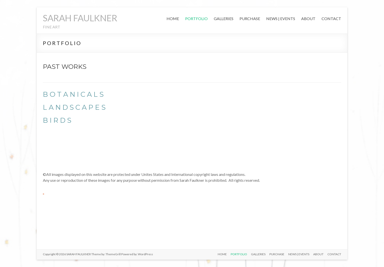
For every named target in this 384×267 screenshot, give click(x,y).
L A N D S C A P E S (74, 107)
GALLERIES (223, 18)
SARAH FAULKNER (80, 17)
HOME (173, 18)
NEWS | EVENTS (280, 18)
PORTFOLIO (196, 18)
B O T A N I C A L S (73, 94)
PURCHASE (250, 18)
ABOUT (308, 18)
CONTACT (331, 18)
